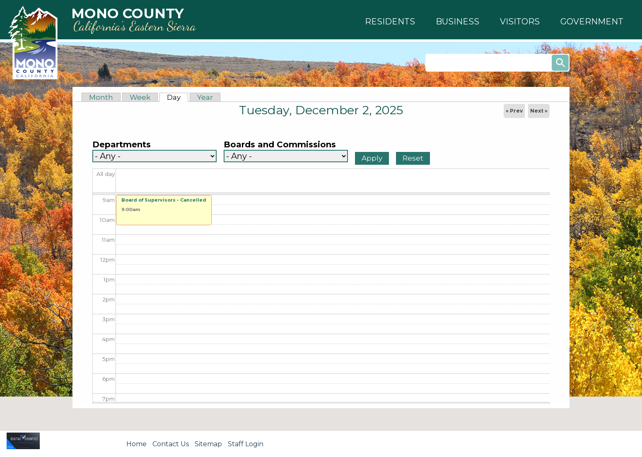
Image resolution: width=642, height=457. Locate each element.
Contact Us (170, 444)
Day (177, 97)
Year (205, 97)
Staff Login (245, 444)
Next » (539, 111)
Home (136, 444)
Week (140, 97)
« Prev (514, 111)
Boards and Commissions (280, 144)
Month (101, 97)
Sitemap (208, 444)
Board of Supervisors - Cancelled (163, 200)
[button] (390, 21)
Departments (121, 144)
